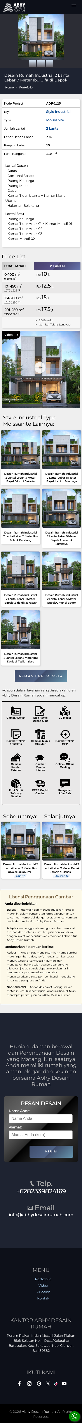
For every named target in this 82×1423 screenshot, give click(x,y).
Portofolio (26, 87)
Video (43, 1285)
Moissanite (55, 120)
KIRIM (51, 1151)
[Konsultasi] (74, 1416)
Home (9, 87)
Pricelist (43, 1292)
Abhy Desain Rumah (39, 1411)
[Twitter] (48, 1386)
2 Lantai (52, 128)
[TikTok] (56, 1384)
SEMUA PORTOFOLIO (41, 676)
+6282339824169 (41, 1191)
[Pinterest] (39, 1384)
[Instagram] (29, 1384)
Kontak (43, 1298)
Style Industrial (58, 112)
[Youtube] (64, 1384)
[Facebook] (20, 1384)
